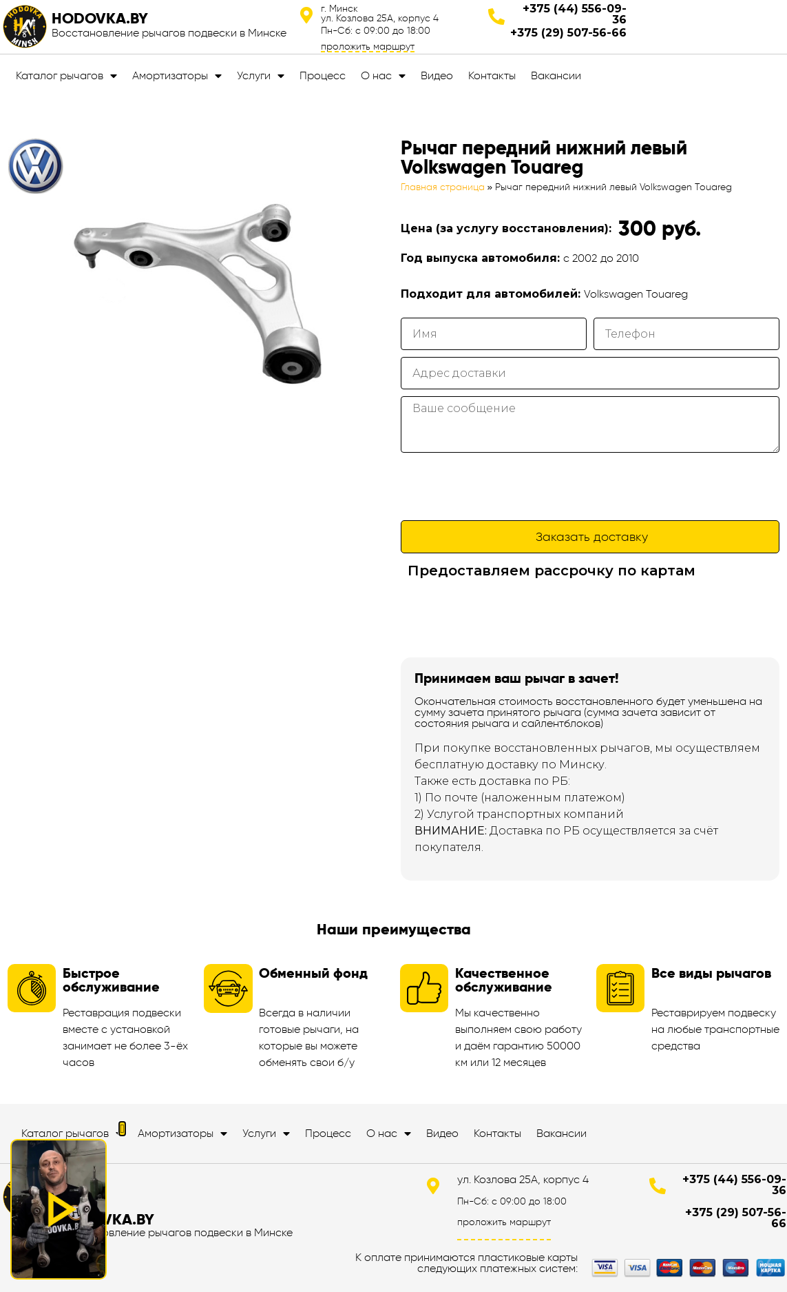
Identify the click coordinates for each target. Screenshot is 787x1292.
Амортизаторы (177, 75)
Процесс (323, 75)
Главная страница (443, 187)
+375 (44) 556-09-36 (575, 14)
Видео (437, 75)
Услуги (260, 75)
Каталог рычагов (66, 75)
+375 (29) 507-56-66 (568, 32)
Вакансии (556, 75)
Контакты (492, 75)
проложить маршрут (368, 46)
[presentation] (505, 486)
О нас (383, 75)
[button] (122, 1128)
